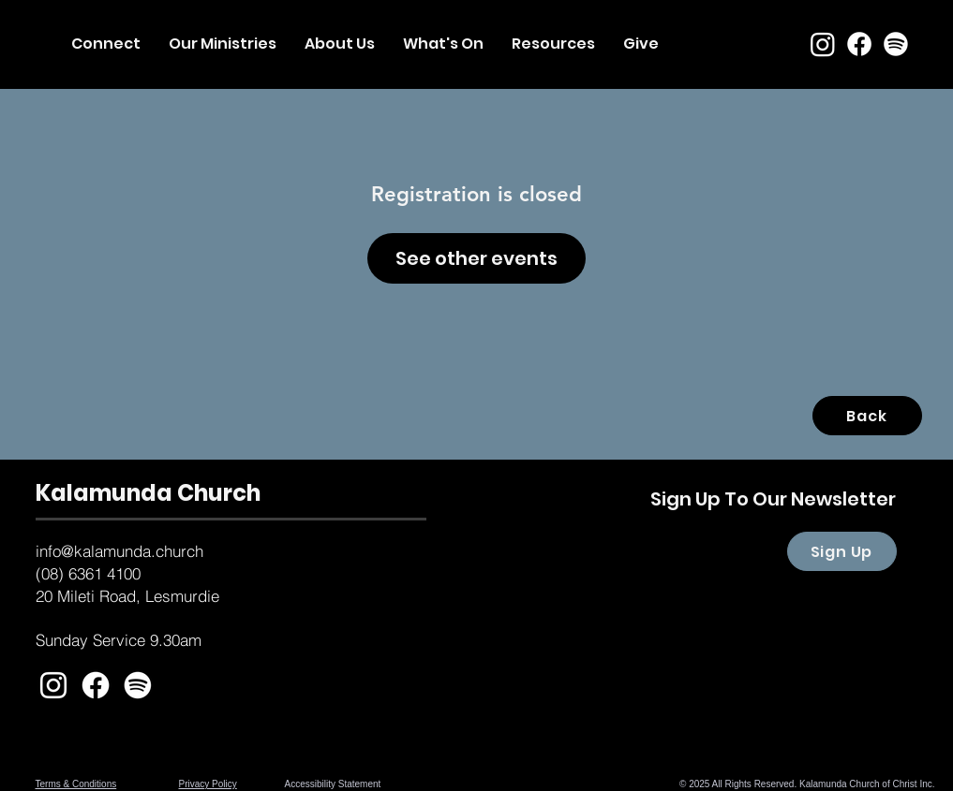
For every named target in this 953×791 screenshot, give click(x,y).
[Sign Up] (842, 551)
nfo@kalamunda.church (121, 551)
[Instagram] (823, 44)
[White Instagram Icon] (53, 685)
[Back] (867, 415)
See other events (476, 258)
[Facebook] (859, 44)
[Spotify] (896, 44)
